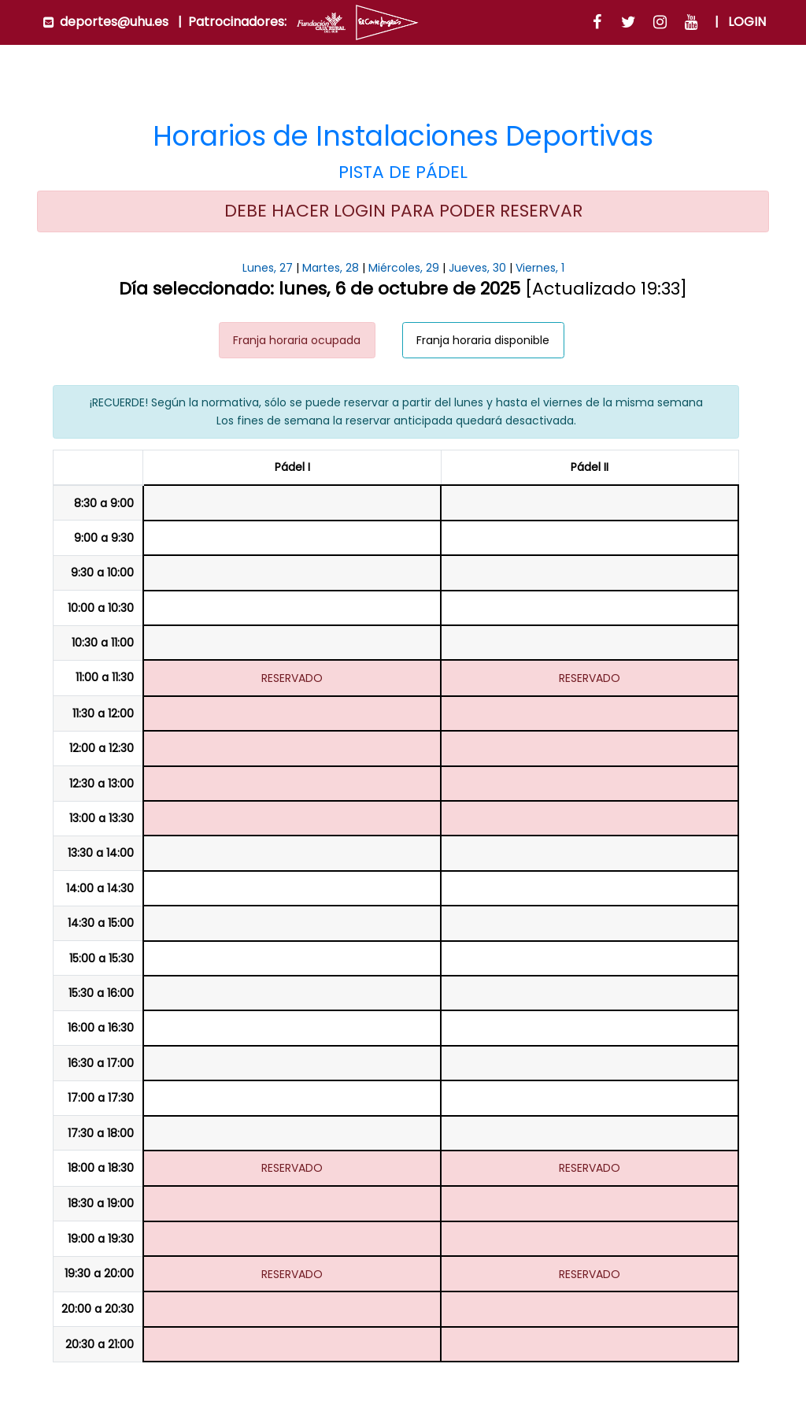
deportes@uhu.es (114, 22)
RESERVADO (292, 678)
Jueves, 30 (477, 268)
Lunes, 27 (267, 268)
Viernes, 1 (540, 268)
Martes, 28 (330, 268)
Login (747, 22)
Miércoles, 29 (403, 268)
